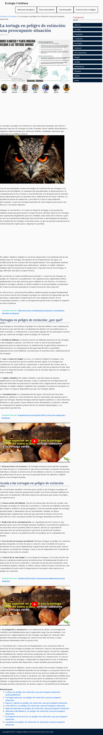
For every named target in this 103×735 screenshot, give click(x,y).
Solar (76, 80)
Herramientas (80, 52)
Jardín (77, 62)
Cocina (77, 29)
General (77, 48)
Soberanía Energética (26, 10)
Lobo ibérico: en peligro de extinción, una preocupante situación (35, 705)
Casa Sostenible (65, 10)
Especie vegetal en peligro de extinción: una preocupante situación (36, 703)
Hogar (77, 57)
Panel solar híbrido (46, 10)
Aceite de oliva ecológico (86, 10)
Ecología (12, 16)
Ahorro (77, 25)
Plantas (77, 71)
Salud (76, 76)
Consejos (78, 34)
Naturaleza (79, 66)
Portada (3, 16)
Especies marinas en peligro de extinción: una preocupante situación (37, 708)
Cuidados (78, 39)
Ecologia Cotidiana (16, 3)
